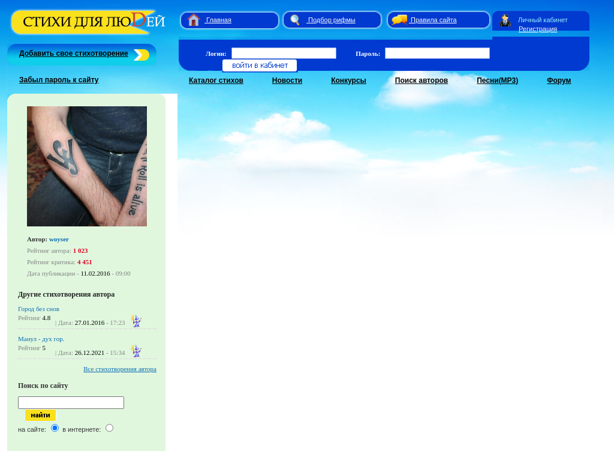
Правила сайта (434, 19)
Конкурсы (348, 80)
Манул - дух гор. (41, 338)
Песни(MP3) (497, 80)
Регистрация (538, 28)
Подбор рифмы (332, 19)
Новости (287, 80)
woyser (59, 239)
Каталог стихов (216, 80)
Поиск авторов (421, 80)
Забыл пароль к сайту (59, 80)
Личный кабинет (543, 19)
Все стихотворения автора (119, 368)
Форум (559, 80)
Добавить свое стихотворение (73, 53)
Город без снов (38, 308)
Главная (218, 19)
